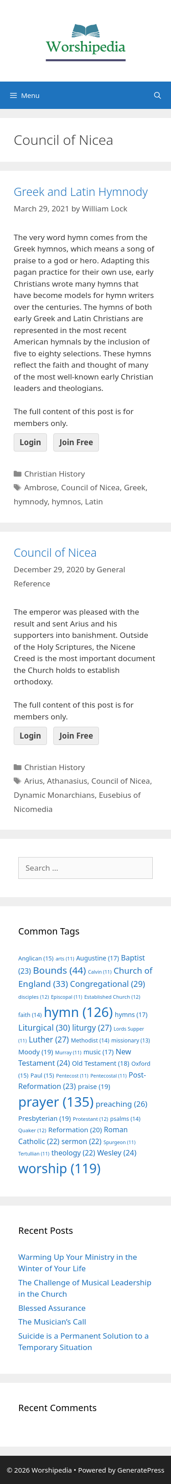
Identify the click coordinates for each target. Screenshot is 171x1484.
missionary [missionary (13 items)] (130, 1040)
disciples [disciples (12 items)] (33, 996)
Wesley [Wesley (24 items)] (116, 1153)
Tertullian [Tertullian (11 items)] (33, 1153)
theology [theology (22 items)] (73, 1153)
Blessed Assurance (52, 1308)
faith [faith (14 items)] (30, 1015)
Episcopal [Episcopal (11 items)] (67, 997)
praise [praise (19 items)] (94, 1086)
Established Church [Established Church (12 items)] (112, 996)
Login (30, 442)
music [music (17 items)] (98, 1052)
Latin (94, 501)
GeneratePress (140, 1469)
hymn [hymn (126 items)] (78, 1012)
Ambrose (40, 487)
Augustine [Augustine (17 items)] (97, 958)
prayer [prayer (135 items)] (55, 1102)
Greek (134, 487)
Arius (33, 780)
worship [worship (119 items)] (59, 1168)
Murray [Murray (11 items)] (68, 1052)
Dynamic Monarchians (54, 795)
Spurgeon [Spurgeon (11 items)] (119, 1142)
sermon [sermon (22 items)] (82, 1141)
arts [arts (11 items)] (65, 958)
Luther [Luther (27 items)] (49, 1039)
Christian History (54, 473)
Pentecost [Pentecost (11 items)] (72, 1076)
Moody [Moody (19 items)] (35, 1051)
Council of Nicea (90, 487)
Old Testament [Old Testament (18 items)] (101, 1063)
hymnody (30, 501)
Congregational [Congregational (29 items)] (107, 983)
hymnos (66, 501)
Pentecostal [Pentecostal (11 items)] (108, 1076)
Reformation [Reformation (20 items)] (75, 1129)
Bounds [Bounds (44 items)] (59, 970)
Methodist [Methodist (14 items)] (90, 1040)
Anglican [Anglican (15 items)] (35, 958)
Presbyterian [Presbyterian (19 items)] (44, 1118)
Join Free (76, 442)
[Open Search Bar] (157, 95)
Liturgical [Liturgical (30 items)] (44, 1027)
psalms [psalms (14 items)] (125, 1119)
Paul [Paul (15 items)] (42, 1075)
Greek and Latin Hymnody (81, 191)
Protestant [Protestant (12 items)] (90, 1118)
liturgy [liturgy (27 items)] (92, 1027)
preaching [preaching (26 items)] (122, 1104)
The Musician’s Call (52, 1321)
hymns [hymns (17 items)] (131, 1014)
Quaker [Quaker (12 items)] (32, 1130)
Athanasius (67, 780)
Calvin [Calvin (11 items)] (100, 972)
